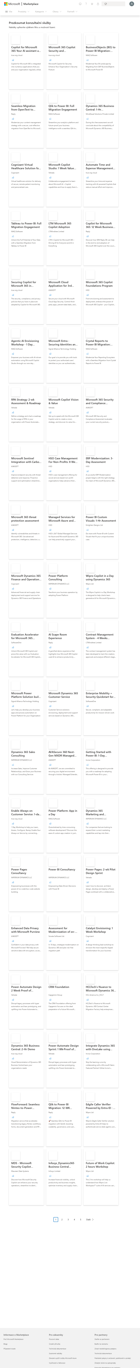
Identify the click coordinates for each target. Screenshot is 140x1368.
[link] (26, 61)
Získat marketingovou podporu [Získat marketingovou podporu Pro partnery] (105, 1349)
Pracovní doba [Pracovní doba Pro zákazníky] (54, 1339)
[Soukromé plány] (98, 4)
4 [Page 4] (74, 1219)
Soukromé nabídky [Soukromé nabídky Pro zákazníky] (55, 1353)
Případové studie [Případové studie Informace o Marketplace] (10, 1349)
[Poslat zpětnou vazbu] (80, 4)
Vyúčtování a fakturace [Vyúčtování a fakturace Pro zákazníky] (57, 1363)
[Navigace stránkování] (74, 1221)
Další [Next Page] (88, 1219)
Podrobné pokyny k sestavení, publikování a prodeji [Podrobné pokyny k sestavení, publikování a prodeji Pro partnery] (113, 1358)
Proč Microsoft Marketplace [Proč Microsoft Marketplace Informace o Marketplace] (13, 1339)
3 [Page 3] (68, 1219)
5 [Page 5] (80, 1219)
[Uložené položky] (92, 4)
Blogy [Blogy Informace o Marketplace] (5, 1344)
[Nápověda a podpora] (86, 4)
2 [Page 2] (62, 1219)
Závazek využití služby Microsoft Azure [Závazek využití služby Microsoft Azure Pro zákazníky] (63, 1358)
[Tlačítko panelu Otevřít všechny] (8, 11)
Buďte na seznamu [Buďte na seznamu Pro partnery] (101, 1344)
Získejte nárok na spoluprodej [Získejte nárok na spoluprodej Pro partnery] (105, 1363)
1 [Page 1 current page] (55, 1219)
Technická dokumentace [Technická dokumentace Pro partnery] (103, 1353)
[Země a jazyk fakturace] (113, 3)
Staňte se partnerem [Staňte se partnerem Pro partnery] (102, 1339)
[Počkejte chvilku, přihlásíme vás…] (132, 3)
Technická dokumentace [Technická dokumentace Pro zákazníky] (57, 1349)
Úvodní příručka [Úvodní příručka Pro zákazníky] (54, 1344)
